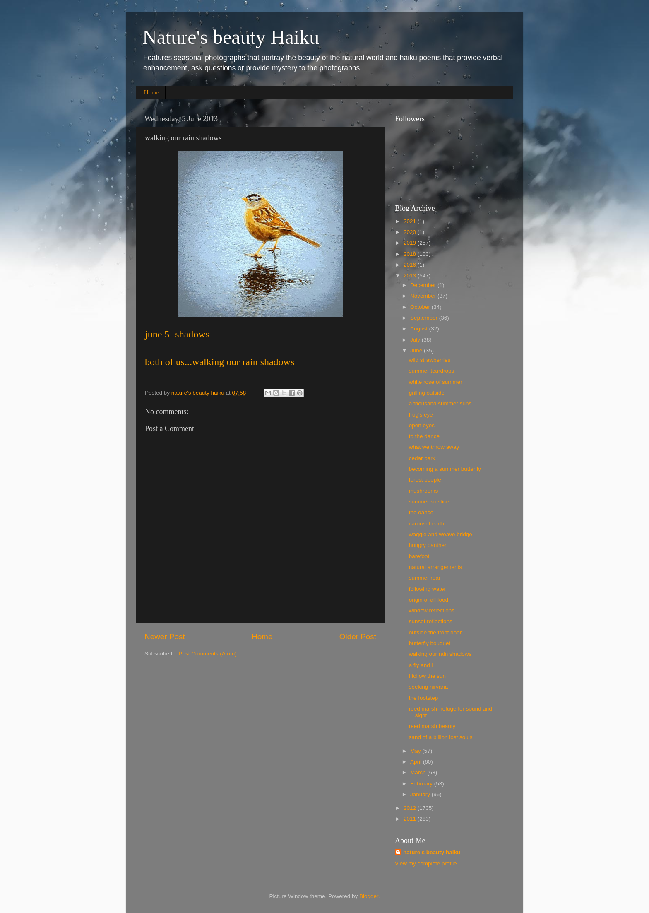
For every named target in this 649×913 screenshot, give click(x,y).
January (421, 794)
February (422, 784)
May (416, 751)
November (423, 296)
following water (427, 589)
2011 (411, 819)
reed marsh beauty (432, 726)
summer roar (425, 578)
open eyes (422, 425)
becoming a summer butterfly (445, 469)
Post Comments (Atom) (208, 653)
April (416, 762)
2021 (411, 221)
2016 (411, 265)
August (419, 328)
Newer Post (164, 636)
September (424, 318)
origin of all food (428, 600)
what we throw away (434, 447)
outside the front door (435, 632)
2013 (411, 275)
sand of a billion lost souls (441, 737)
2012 (411, 808)
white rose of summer (435, 382)
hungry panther (428, 545)
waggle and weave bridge (440, 534)
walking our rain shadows (440, 654)
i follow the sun (427, 676)
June (417, 350)
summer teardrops (431, 371)
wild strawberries (430, 360)
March (418, 772)
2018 (411, 254)
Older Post (357, 636)
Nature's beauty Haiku (230, 37)
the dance (421, 512)
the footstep (423, 698)
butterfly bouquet (430, 643)
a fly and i (421, 665)
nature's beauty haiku (198, 393)
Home (151, 92)
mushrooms (423, 491)
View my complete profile (426, 863)
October (421, 307)
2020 (411, 232)
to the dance (424, 436)
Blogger (368, 896)
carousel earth (427, 523)
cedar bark (422, 458)
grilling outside (427, 393)
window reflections (431, 610)
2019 (411, 243)
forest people (425, 480)
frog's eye (421, 415)
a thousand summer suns (440, 403)
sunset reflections (430, 621)
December (423, 285)
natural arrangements (435, 567)
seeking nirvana (428, 687)
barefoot (419, 556)
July (416, 340)
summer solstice (429, 502)
